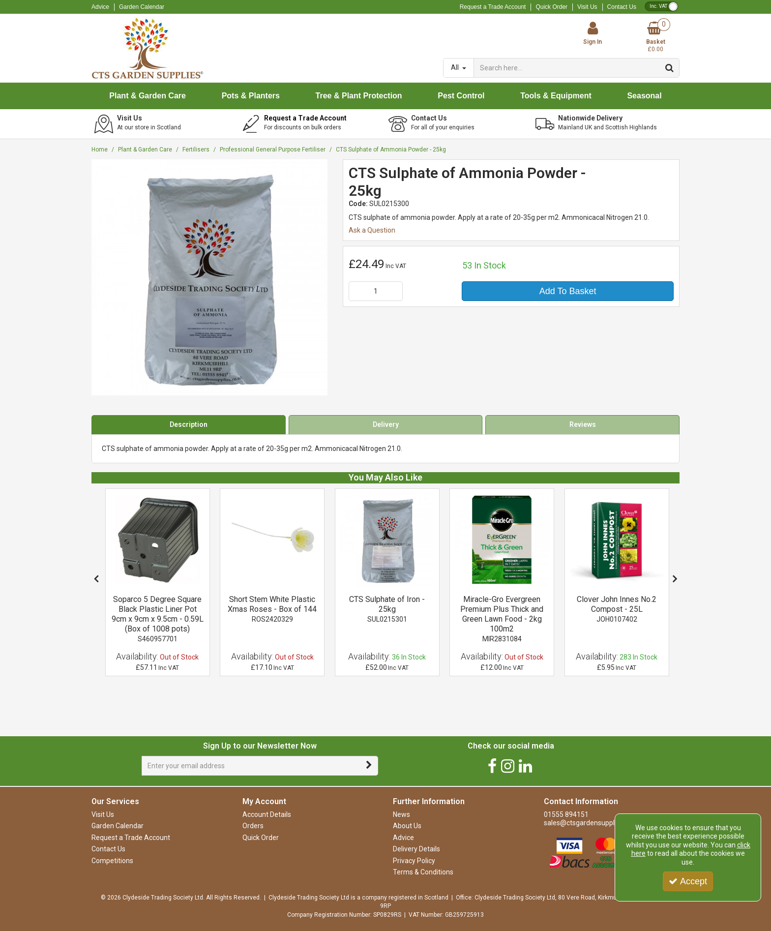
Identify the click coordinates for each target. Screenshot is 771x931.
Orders (253, 826)
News (401, 814)
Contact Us (621, 6)
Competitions (112, 861)
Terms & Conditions (423, 872)
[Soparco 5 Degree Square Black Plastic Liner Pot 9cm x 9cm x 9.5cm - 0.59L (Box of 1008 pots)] (158, 540)
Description (189, 424)
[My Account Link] (593, 33)
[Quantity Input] (376, 291)
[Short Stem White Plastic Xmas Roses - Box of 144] (272, 540)
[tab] (188, 425)
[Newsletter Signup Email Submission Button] (369, 766)
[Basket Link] (655, 38)
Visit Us (587, 6)
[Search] (567, 68)
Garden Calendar (141, 6)
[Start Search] (670, 68)
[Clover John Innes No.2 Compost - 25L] (617, 609)
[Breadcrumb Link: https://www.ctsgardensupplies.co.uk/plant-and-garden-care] (145, 149)
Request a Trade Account (493, 6)
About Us (407, 826)
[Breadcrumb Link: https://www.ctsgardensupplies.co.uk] (99, 149)
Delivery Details (416, 849)
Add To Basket (567, 291)
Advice (100, 6)
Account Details (266, 814)
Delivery (386, 424)
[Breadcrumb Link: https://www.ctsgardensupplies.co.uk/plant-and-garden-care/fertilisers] (195, 149)
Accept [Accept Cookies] (688, 881)
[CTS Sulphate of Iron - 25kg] (387, 540)
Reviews (582, 424)
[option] (157, 582)
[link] (492, 766)
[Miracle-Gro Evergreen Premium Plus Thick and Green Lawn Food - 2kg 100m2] (502, 540)
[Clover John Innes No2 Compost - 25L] (617, 540)
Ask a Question (372, 230)
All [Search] (455, 67)
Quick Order (551, 6)
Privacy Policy (414, 861)
